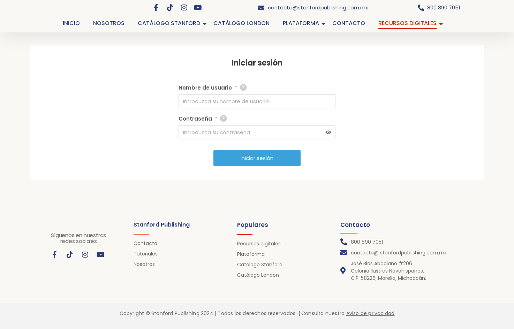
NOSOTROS (108, 23)
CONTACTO (348, 23)
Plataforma (251, 254)
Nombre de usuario (208, 88)
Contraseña (198, 119)
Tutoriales (146, 253)
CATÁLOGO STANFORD (170, 23)
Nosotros (144, 264)
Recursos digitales (259, 243)
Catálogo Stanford (259, 264)
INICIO (71, 23)
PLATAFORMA (302, 23)
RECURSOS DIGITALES (408, 23)
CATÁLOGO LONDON (241, 23)
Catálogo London (258, 274)
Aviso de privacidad (370, 313)
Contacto (145, 243)
